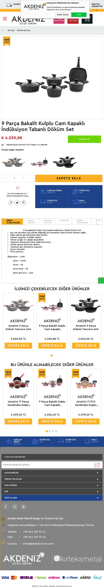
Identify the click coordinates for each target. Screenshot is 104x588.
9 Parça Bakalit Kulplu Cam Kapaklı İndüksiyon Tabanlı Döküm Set (51, 327)
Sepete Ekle (69, 178)
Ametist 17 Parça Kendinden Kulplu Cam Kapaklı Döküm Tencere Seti (17, 403)
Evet (79, 15)
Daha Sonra (62, 15)
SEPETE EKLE (18, 345)
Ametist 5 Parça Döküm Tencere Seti (18, 327)
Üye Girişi (73, 20)
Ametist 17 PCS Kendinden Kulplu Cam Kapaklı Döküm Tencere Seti (84, 403)
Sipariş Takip (59, 20)
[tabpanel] (18, 322)
